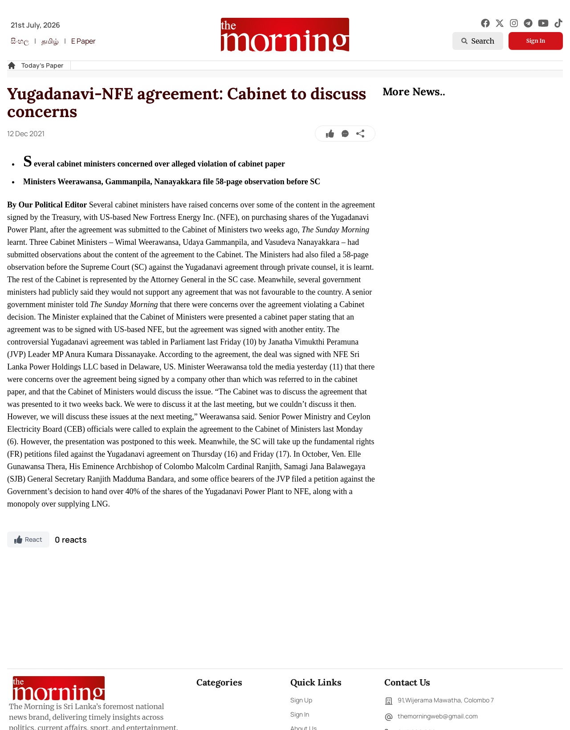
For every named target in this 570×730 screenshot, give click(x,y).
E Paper (83, 41)
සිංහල (20, 41)
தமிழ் (50, 41)
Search (477, 40)
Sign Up (301, 700)
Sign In (535, 40)
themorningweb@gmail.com (431, 717)
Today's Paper (42, 65)
